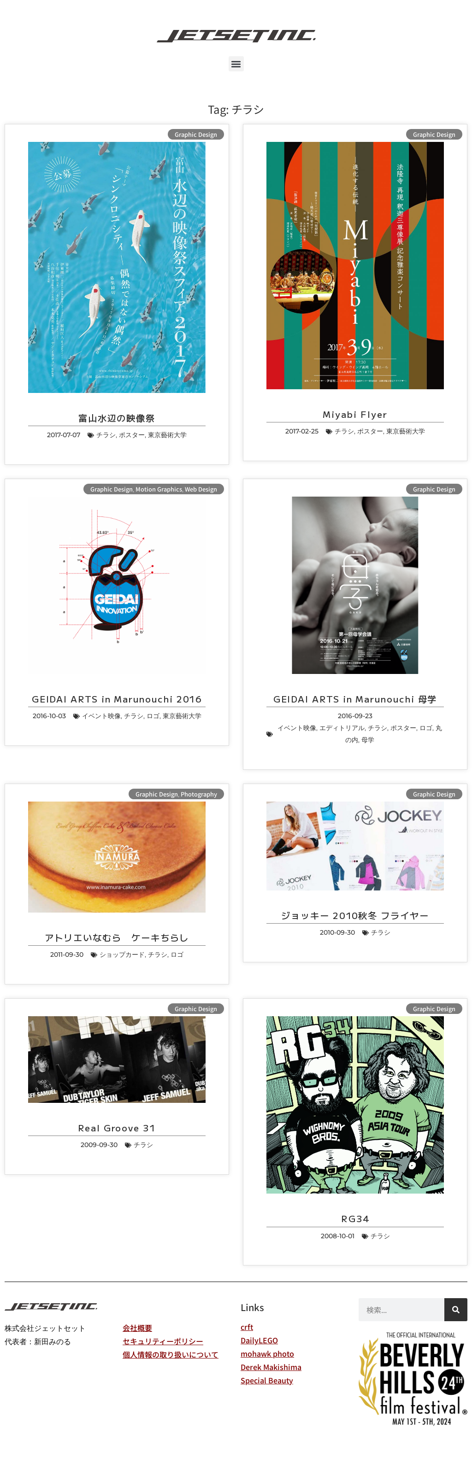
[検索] (455, 1309)
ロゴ (153, 716)
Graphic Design (196, 134)
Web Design (201, 489)
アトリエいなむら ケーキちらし (117, 937)
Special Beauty (267, 1380)
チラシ (106, 435)
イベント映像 (101, 716)
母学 (367, 740)
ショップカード (122, 954)
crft (247, 1326)
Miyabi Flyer (355, 414)
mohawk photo (267, 1353)
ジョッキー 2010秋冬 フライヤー (355, 915)
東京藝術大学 (167, 435)
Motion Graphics (159, 489)
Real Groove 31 (117, 1127)
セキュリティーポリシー (163, 1341)
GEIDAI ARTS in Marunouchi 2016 (117, 698)
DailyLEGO (259, 1340)
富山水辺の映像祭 (116, 417)
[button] (236, 63)
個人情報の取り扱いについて (170, 1354)
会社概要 (137, 1327)
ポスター (132, 435)
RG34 (355, 1218)
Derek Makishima (271, 1366)
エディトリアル (342, 728)
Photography (199, 794)
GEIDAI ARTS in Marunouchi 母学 (355, 698)
